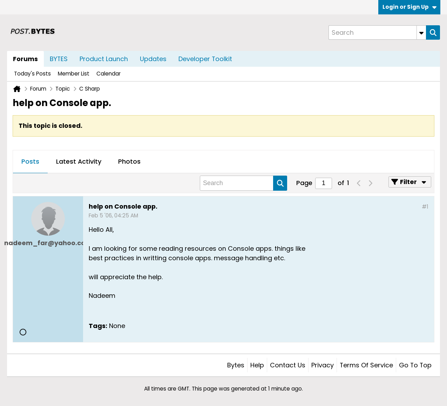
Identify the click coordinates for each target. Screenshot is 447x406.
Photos (129, 161)
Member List (73, 73)
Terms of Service (366, 365)
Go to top (415, 365)
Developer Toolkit (205, 58)
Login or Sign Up (409, 7)
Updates (153, 58)
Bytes (235, 365)
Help (257, 365)
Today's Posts (32, 73)
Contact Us (287, 365)
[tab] (30, 161)
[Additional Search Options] (421, 32)
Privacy (322, 365)
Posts (30, 161)
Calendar (108, 73)
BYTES (59, 58)
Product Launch (104, 58)
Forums (25, 58)
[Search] (377, 32)
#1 (425, 206)
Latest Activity (78, 161)
